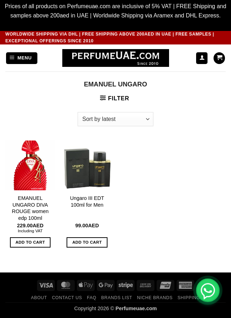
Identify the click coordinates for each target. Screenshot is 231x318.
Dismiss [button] (116, 24)
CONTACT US (67, 297)
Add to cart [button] (30, 242)
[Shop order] (115, 119)
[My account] (202, 58)
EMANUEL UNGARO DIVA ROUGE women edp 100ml (30, 208)
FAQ (91, 297)
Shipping (189, 297)
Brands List (116, 297)
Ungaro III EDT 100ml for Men (87, 201)
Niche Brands (155, 297)
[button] (21, 58)
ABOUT (39, 297)
